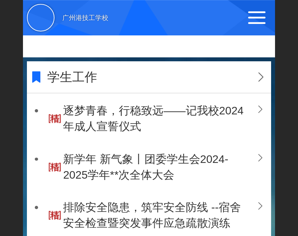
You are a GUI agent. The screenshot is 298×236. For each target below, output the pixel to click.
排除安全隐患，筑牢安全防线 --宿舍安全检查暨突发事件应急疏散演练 (152, 215)
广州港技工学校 (85, 17)
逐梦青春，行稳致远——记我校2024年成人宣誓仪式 (153, 118)
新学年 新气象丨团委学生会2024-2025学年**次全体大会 (145, 167)
